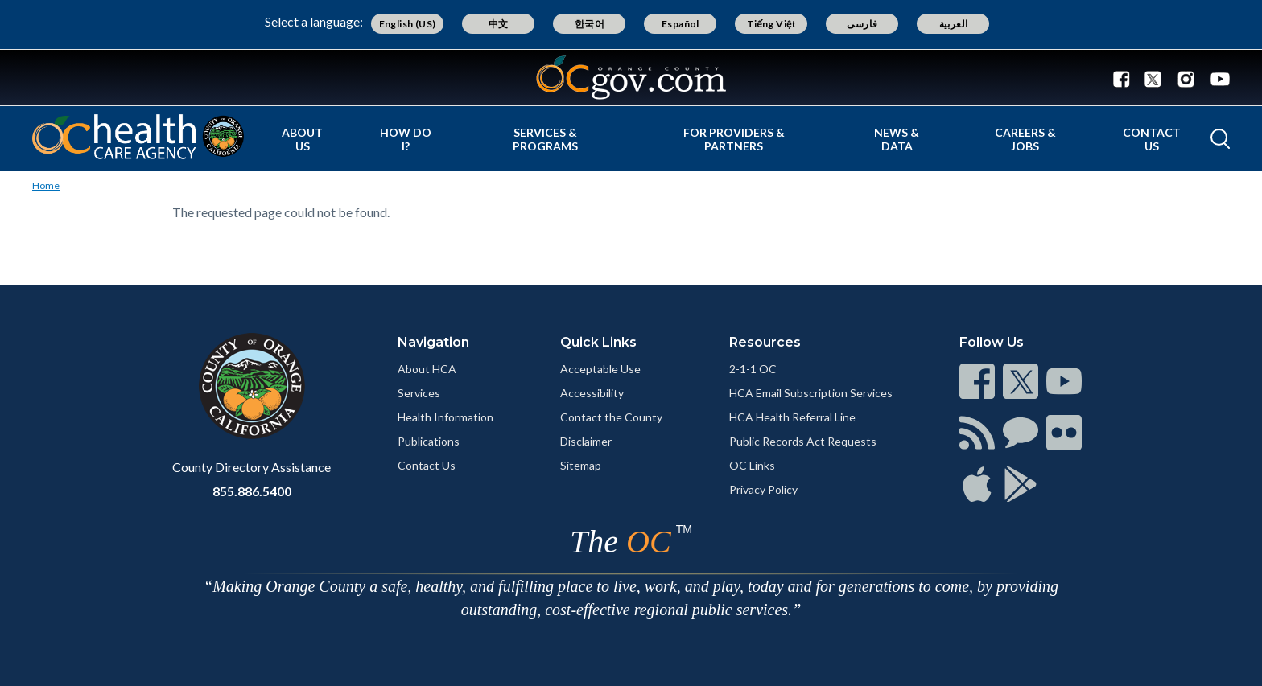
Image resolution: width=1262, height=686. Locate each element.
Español (680, 24)
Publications (429, 441)
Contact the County (611, 417)
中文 (499, 24)
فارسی (862, 24)
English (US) (407, 24)
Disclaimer (586, 441)
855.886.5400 (251, 491)
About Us (302, 139)
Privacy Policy (763, 489)
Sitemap (580, 465)
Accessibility (592, 393)
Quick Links (598, 342)
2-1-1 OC (753, 369)
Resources (765, 342)
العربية (953, 24)
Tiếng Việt (772, 24)
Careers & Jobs (1025, 139)
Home (46, 185)
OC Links (752, 465)
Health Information (445, 417)
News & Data (896, 139)
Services (419, 393)
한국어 (589, 24)
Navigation (433, 342)
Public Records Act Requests (802, 441)
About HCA (427, 369)
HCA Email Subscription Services (811, 393)
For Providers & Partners (734, 139)
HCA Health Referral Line (792, 417)
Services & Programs (545, 139)
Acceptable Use (600, 369)
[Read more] (631, 77)
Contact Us (1152, 139)
